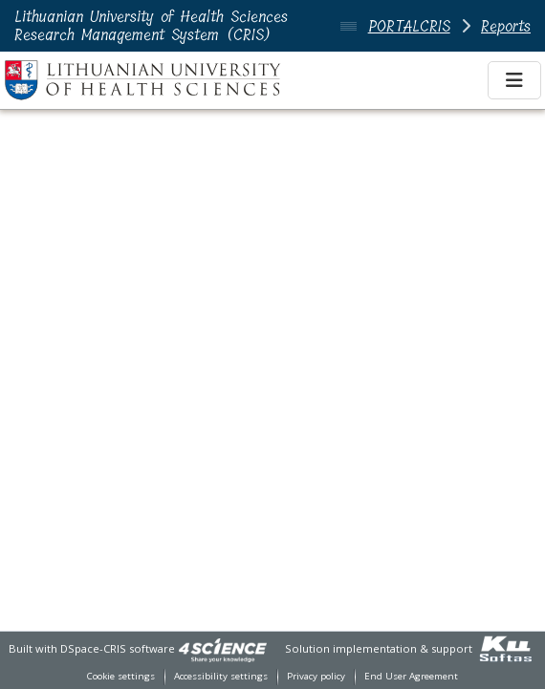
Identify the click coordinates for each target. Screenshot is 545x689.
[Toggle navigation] (514, 80)
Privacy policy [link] (316, 676)
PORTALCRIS (409, 26)
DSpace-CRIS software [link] (117, 648)
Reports (506, 26)
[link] (223, 648)
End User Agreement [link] (411, 676)
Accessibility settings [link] (221, 676)
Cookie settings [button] (121, 676)
